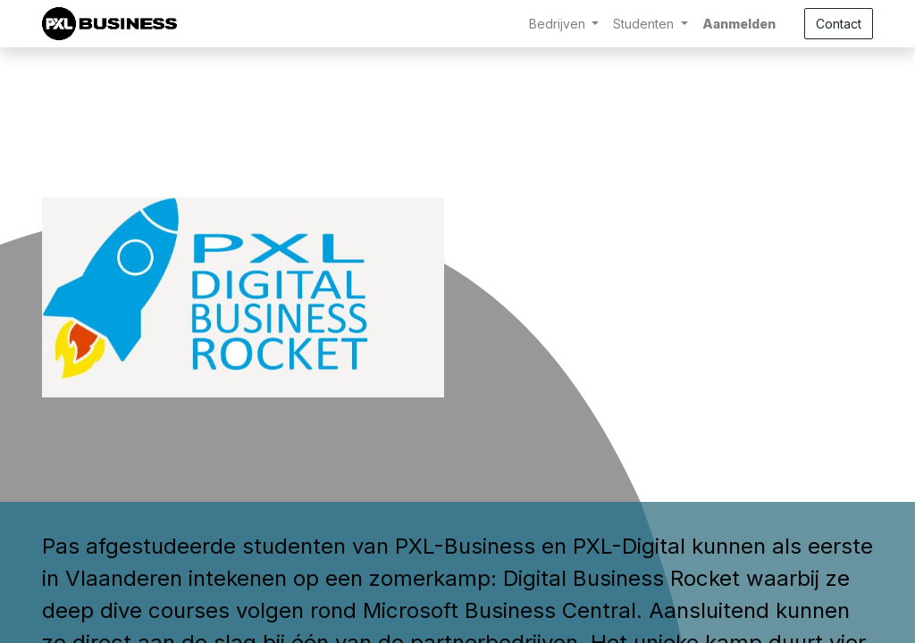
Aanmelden (739, 23)
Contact (838, 23)
